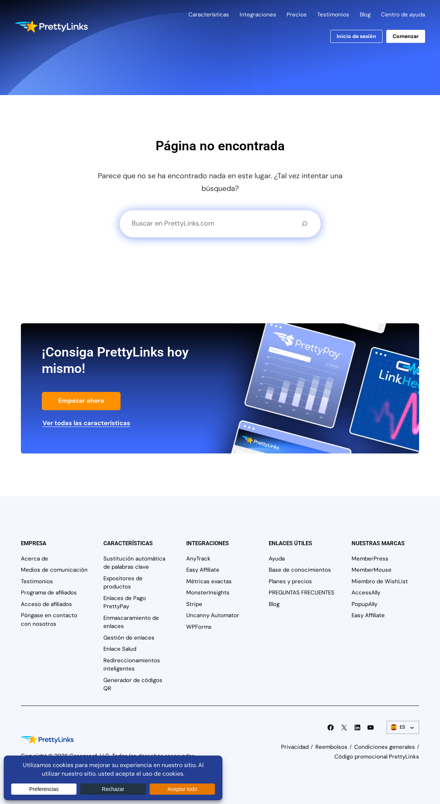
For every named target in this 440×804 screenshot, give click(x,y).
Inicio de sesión (356, 36)
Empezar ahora (81, 400)
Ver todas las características (86, 423)
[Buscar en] (304, 224)
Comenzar (406, 36)
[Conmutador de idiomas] (403, 727)
